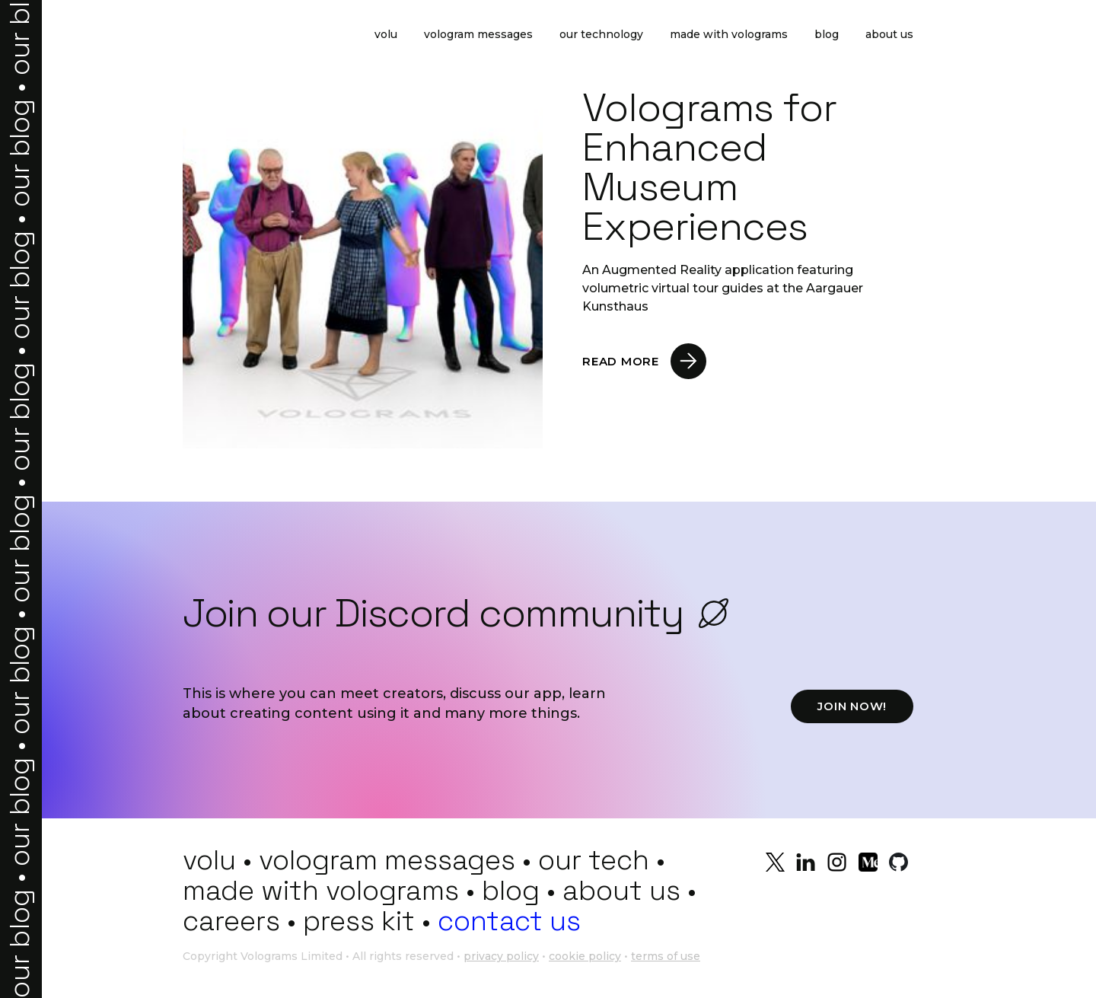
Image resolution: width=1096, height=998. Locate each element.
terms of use (665, 956)
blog (511, 890)
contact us (509, 921)
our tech (593, 860)
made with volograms (321, 890)
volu (209, 860)
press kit (359, 921)
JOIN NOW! (852, 706)
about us (621, 890)
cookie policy (585, 956)
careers (231, 921)
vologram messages (387, 860)
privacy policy (501, 956)
